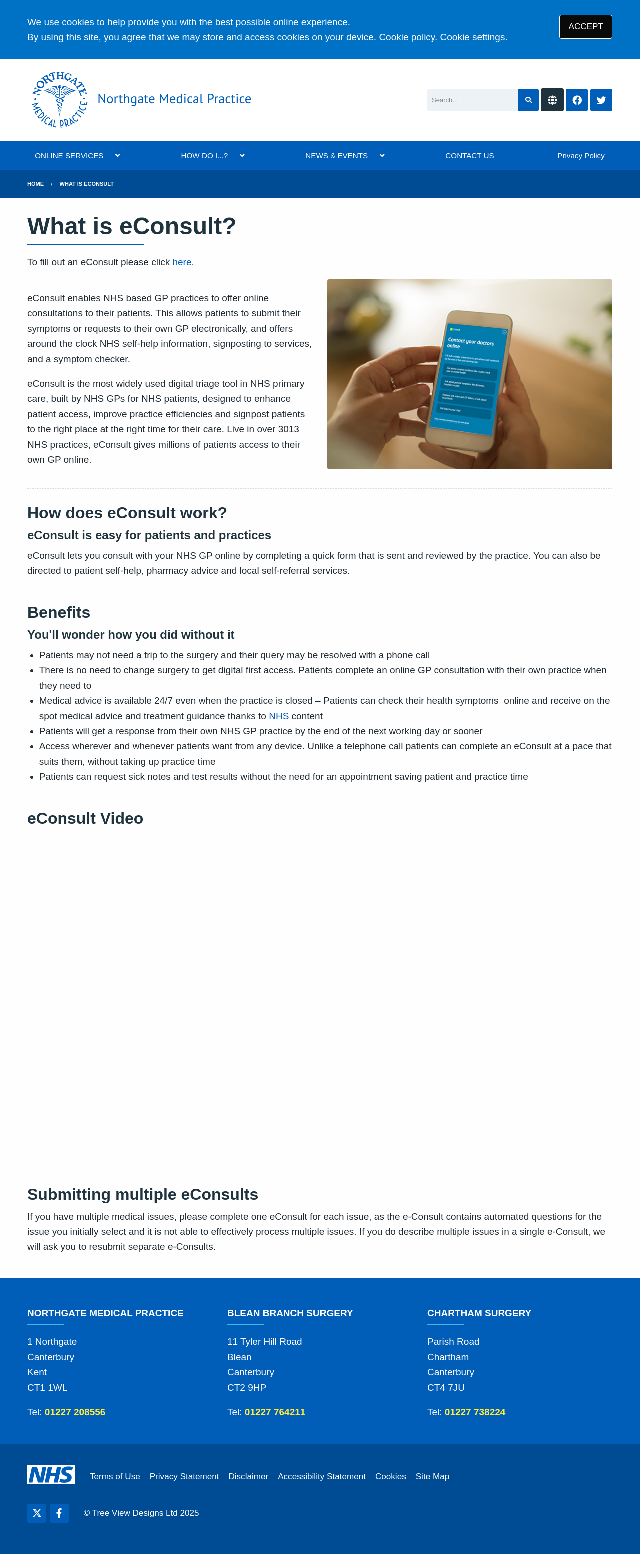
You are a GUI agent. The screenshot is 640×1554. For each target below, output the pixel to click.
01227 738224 (475, 1412)
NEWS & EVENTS (337, 155)
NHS (279, 716)
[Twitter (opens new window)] (37, 1513)
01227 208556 (75, 1412)
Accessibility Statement (322, 1476)
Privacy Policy (581, 155)
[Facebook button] (577, 100)
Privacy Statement (185, 1476)
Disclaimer (248, 1476)
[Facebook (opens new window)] (59, 1513)
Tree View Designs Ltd (135, 1513)
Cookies (391, 1476)
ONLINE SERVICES (69, 155)
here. (183, 262)
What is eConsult (87, 184)
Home (36, 184)
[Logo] (140, 100)
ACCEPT (586, 26)
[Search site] (528, 100)
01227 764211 (275, 1412)
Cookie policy (407, 37)
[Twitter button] (601, 100)
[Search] (473, 100)
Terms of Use (115, 1476)
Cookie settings (473, 37)
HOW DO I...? (205, 155)
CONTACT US (470, 155)
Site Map (433, 1476)
